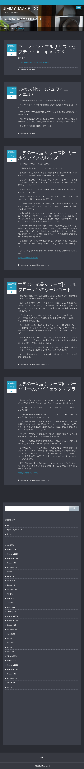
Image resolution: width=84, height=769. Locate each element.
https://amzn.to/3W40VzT (28, 258)
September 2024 (12, 589)
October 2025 (11, 563)
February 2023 (12, 656)
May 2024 (10, 603)
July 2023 (10, 638)
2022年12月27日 (12, 48)
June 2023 (10, 643)
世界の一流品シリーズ (42, 265)
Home (5, 29)
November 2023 (12, 621)
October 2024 (11, 585)
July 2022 (10, 687)
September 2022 (12, 678)
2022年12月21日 (12, 90)
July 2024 (10, 594)
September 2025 (12, 567)
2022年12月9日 (12, 154)
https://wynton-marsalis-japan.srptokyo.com (34, 62)
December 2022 (12, 665)
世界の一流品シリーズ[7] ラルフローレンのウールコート (47, 287)
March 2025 (11, 581)
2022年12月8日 (12, 286)
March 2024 (11, 607)
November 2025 (12, 558)
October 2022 (11, 674)
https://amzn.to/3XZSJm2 (28, 473)
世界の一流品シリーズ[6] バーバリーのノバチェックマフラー (47, 389)
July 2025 (10, 572)
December (20, 29)
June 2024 (10, 598)
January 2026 (11, 549)
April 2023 (10, 652)
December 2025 (12, 554)
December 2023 (12, 616)
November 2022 (12, 669)
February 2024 (12, 612)
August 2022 (11, 683)
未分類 (9, 534)
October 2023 (11, 625)
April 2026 (10, 545)
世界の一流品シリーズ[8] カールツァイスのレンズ (47, 155)
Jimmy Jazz (23, 69)
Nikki (33, 69)
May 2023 (10, 647)
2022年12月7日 (12, 385)
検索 (74, 508)
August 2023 (11, 634)
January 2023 (11, 660)
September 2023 (12, 629)
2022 (12, 29)
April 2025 (10, 576)
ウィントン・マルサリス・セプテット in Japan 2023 (47, 49)
